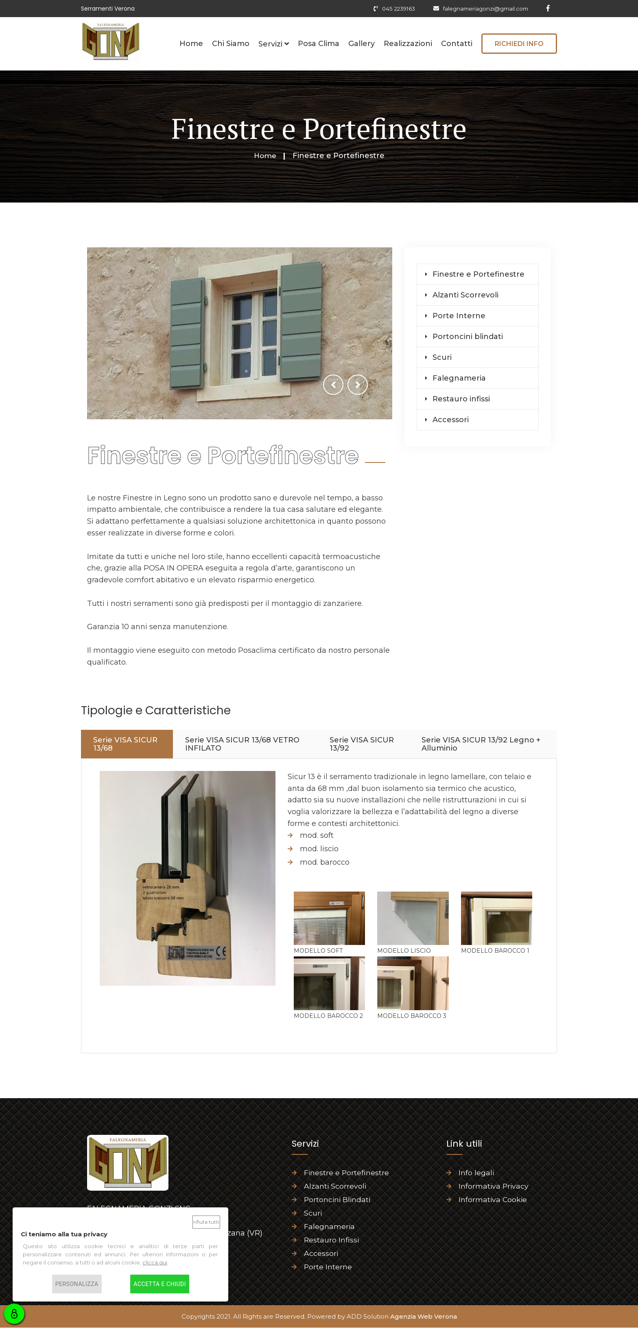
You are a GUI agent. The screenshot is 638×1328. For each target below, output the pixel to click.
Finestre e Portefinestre (478, 274)
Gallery (361, 43)
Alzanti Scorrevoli (465, 295)
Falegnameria (459, 378)
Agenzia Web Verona (423, 1317)
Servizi (273, 43)
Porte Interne (459, 315)
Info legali (476, 1173)
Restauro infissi (461, 398)
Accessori (451, 419)
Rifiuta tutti (206, 1222)
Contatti (456, 43)
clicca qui (154, 1262)
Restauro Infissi (332, 1240)
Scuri (442, 357)
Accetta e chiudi (159, 1284)
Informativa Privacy (494, 1186)
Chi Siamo (230, 43)
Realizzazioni (408, 43)
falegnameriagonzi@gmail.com (483, 8)
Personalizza (77, 1284)
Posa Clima (318, 43)
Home (191, 43)
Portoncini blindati (468, 336)
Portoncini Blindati (338, 1200)
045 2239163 (393, 8)
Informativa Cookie (493, 1200)
